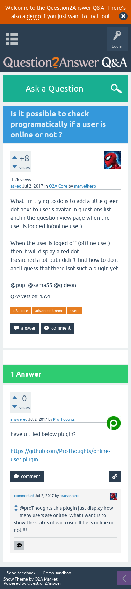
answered (18, 419)
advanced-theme (49, 311)
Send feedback (21, 573)
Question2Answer (44, 583)
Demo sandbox (57, 573)
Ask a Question (54, 88)
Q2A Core (58, 186)
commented (24, 496)
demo (34, 16)
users (74, 311)
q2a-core (20, 311)
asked (15, 186)
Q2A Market (46, 579)
